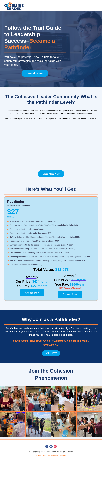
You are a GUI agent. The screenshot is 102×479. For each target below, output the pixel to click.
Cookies (63, 455)
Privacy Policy (41, 455)
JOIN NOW (51, 353)
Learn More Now (34, 73)
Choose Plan (32, 292)
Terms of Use (53, 455)
